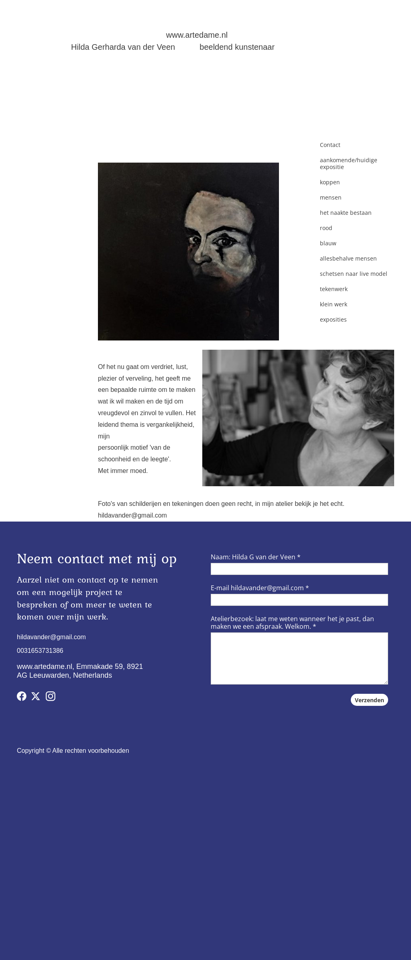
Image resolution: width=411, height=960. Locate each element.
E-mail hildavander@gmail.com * (260, 587)
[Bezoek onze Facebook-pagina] (21, 696)
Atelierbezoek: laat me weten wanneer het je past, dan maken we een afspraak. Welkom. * (292, 622)
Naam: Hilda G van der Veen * (256, 556)
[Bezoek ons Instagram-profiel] (50, 696)
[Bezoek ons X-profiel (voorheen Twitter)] (36, 696)
